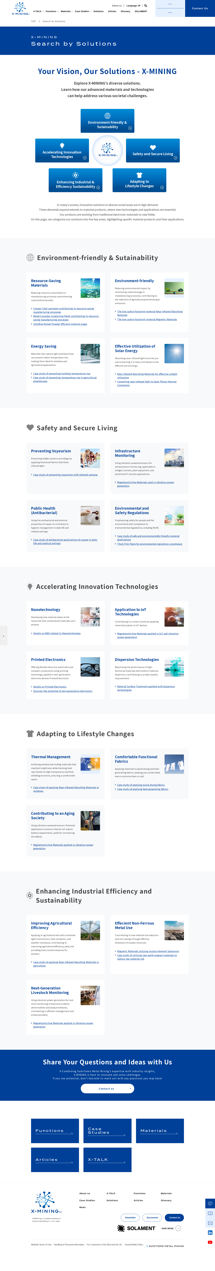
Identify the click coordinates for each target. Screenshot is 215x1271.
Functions (47, 11)
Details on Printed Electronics (49, 686)
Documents (152, 1217)
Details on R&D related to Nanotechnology (57, 633)
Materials (63, 11)
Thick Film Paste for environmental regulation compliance (149, 544)
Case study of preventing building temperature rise (61, 373)
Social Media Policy (134, 1245)
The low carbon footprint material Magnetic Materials (147, 319)
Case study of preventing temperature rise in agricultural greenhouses (65, 379)
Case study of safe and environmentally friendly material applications (148, 537)
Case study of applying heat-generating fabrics (142, 789)
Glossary (123, 11)
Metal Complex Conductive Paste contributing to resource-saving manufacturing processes (66, 317)
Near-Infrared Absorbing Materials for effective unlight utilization (147, 375)
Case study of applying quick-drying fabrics (141, 785)
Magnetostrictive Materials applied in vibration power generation (63, 846)
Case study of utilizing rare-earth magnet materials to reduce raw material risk (147, 957)
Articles (109, 11)
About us (116, 5)
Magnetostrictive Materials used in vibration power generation (145, 484)
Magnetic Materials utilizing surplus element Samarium (148, 951)
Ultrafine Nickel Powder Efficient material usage (60, 324)
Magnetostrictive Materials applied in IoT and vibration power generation (147, 635)
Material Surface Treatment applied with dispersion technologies (146, 688)
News (82, 1207)
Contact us (106, 1088)
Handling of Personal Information (69, 1245)
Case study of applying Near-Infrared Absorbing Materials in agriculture (66, 963)
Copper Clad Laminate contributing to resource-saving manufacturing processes (63, 310)
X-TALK (34, 11)
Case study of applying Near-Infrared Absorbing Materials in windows (66, 789)
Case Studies (78, 11)
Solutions (94, 11)
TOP (33, 21)
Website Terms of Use (41, 1245)
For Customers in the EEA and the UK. (104, 1245)
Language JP (132, 5)
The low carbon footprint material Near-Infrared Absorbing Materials (150, 313)
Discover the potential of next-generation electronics (62, 691)
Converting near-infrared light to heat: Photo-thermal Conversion (146, 383)
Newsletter (170, 12)
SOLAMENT (140, 11)
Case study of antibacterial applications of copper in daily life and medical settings (65, 541)
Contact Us (174, 1217)
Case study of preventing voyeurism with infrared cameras (65, 474)
